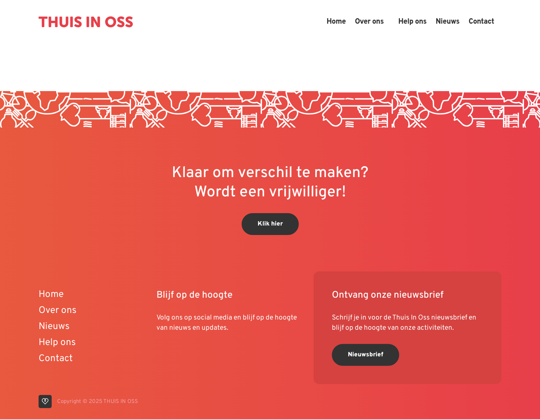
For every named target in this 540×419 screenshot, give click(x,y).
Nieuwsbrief (365, 355)
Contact (481, 22)
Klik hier (270, 224)
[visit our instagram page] (193, 351)
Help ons (412, 22)
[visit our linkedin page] (178, 351)
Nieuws (448, 22)
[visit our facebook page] (205, 351)
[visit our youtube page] (163, 351)
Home (336, 22)
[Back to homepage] (86, 21)
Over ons (369, 22)
